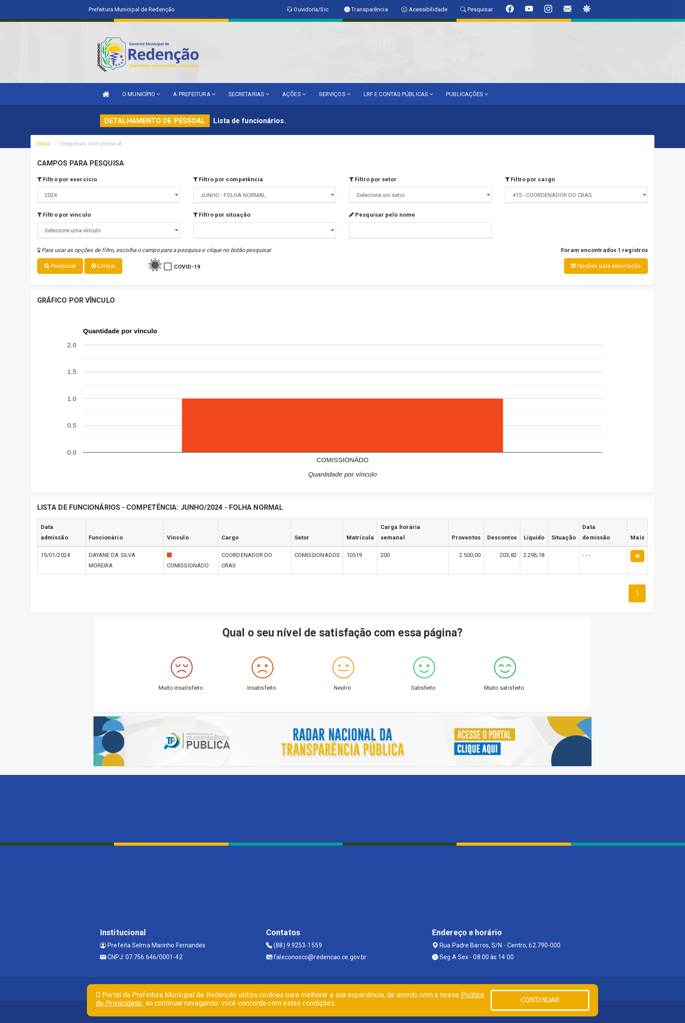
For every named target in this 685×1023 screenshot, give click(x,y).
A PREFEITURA (194, 94)
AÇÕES (294, 94)
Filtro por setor (373, 179)
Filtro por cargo (530, 179)
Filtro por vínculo (64, 214)
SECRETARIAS (248, 94)
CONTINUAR (540, 1000)
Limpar (103, 266)
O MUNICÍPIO (141, 94)
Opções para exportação (606, 266)
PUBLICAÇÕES (467, 94)
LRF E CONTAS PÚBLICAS (398, 94)
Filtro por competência (228, 179)
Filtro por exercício (67, 179)
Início (44, 143)
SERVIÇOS (334, 94)
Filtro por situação (221, 214)
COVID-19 (187, 266)
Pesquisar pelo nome (382, 214)
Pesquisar (60, 266)
